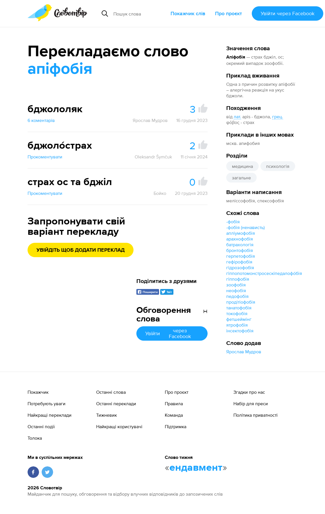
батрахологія (240, 244)
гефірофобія (239, 261)
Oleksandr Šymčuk (153, 156)
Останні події (41, 426)
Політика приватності (255, 415)
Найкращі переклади (49, 415)
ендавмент (196, 468)
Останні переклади (116, 403)
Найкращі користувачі (119, 426)
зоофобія (236, 284)
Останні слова (111, 392)
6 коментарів (41, 120)
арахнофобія (239, 238)
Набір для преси (250, 403)
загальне (241, 177)
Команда (174, 415)
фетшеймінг (239, 319)
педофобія (237, 296)
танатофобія (239, 307)
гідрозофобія (240, 267)
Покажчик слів (188, 13)
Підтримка (175, 426)
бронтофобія (239, 250)
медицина (242, 166)
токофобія (236, 313)
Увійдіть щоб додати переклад (80, 250)
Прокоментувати (45, 156)
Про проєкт (228, 13)
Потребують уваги (46, 403)
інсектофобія (240, 330)
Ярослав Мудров (243, 351)
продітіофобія (240, 301)
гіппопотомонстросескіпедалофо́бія (264, 273)
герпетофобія (240, 256)
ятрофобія (237, 324)
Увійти (287, 13)
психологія (277, 166)
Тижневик (106, 415)
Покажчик (38, 392)
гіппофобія (237, 279)
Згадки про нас (249, 392)
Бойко (160, 193)
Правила (174, 403)
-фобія (233, 221)
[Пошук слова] (139, 13)
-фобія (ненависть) (245, 227)
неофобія (236, 290)
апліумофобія (240, 233)
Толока (35, 438)
